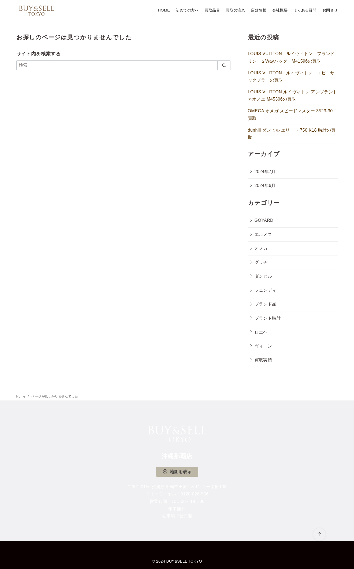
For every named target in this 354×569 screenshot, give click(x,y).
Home (21, 396)
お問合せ (330, 10)
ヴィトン (263, 346)
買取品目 (212, 10)
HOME (164, 10)
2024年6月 (265, 185)
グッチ (261, 262)
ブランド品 (266, 304)
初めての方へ (187, 10)
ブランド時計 (268, 318)
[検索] (123, 65)
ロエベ (261, 332)
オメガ (261, 248)
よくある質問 (304, 10)
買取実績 (263, 360)
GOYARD (264, 220)
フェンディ (266, 290)
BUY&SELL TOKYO (184, 561)
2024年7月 (265, 171)
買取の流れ (235, 10)
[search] (223, 65)
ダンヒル (263, 276)
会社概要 (280, 10)
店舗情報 (258, 10)
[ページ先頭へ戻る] (319, 534)
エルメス (263, 234)
